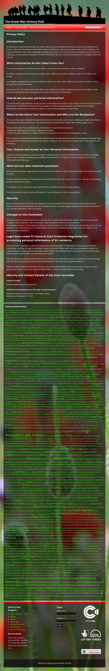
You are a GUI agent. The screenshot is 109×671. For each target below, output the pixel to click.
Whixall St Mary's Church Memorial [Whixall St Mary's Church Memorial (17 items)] (48, 584)
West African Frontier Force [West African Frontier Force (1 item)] (81, 573)
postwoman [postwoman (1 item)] (38, 488)
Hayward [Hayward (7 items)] (61, 406)
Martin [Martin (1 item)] (66, 455)
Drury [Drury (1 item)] (53, 377)
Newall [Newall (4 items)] (35, 472)
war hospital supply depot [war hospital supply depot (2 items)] (21, 570)
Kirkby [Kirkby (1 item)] (47, 436)
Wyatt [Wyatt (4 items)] (72, 596)
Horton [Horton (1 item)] (91, 414)
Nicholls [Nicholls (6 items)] (73, 472)
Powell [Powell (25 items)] (54, 487)
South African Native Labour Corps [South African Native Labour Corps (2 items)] (23, 541)
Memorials (14, 622)
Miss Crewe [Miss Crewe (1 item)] (20, 465)
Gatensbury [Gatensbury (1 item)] (88, 394)
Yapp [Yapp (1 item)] (101, 596)
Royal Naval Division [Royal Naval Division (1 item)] (90, 522)
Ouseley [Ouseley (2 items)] (63, 480)
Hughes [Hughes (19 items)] (95, 416)
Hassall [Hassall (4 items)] (40, 407)
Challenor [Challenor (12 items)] (91, 354)
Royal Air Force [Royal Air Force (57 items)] (14, 503)
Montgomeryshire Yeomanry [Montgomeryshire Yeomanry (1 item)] (84, 465)
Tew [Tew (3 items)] (58, 554)
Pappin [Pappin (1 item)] (23, 482)
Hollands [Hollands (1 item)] (91, 412)
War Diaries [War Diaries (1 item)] (98, 568)
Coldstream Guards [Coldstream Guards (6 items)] (89, 363)
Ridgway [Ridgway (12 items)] (82, 497)
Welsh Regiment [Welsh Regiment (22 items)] (63, 572)
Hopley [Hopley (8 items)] (47, 414)
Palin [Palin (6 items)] (19, 482)
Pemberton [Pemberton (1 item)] (96, 482)
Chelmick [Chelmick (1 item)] (34, 358)
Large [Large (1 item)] (44, 439)
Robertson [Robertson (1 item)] (27, 501)
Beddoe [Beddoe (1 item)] (43, 328)
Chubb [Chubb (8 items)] (73, 361)
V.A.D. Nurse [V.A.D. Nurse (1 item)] (19, 565)
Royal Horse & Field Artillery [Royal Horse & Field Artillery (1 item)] (71, 517)
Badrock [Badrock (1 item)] (86, 323)
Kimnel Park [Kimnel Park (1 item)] (95, 425)
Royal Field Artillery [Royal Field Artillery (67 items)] (64, 513)
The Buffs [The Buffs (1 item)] (80, 554)
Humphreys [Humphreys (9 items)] (10, 419)
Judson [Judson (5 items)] (37, 425)
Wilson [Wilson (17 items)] (69, 587)
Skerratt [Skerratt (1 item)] (64, 538)
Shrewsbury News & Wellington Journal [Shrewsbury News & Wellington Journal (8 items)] (23, 535)
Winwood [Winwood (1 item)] (96, 588)
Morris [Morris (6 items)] (33, 467)
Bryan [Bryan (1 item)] (68, 343)
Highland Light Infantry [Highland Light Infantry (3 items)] (19, 412)
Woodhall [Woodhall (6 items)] (61, 590)
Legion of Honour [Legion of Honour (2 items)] (87, 439)
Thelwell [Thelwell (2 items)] (68, 557)
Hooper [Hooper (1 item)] (40, 414)
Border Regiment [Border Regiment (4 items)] (40, 336)
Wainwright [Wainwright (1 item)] (43, 568)
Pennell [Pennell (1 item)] (14, 485)
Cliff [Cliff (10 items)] (43, 363)
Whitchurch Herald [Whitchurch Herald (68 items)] (67, 578)
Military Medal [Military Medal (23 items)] (95, 462)
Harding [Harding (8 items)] (95, 404)
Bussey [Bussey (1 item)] (77, 346)
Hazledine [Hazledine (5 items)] (69, 407)
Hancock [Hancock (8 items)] (52, 404)
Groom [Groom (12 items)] (66, 401)
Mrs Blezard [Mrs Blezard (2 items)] (75, 467)
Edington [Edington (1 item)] (8, 386)
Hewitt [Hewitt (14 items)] (69, 409)
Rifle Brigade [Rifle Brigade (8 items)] (92, 497)
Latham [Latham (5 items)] (50, 439)
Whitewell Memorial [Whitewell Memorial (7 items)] (33, 582)
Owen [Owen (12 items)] (69, 479)
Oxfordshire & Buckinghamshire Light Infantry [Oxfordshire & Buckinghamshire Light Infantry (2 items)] (88, 480)
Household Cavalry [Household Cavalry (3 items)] (53, 417)
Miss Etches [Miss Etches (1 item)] (27, 465)
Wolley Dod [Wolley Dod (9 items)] (25, 590)
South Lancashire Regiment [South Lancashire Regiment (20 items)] (67, 540)
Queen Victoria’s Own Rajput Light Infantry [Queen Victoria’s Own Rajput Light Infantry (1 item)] (86, 495)
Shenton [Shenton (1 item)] (42, 533)
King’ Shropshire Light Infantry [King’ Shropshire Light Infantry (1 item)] (45, 432)
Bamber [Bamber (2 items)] (13, 325)
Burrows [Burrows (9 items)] (60, 345)
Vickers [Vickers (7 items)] (87, 565)
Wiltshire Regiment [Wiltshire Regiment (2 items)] (80, 588)
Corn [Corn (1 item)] (40, 366)
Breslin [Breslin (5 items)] (38, 338)
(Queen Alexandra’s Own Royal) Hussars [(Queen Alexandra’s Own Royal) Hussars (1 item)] (17, 310)
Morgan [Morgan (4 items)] (26, 467)
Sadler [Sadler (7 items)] (8, 530)
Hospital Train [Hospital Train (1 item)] (9, 417)
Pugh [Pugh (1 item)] (62, 493)
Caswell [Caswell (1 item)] (64, 354)
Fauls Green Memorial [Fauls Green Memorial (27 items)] (80, 389)
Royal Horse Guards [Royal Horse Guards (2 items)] (31, 520)
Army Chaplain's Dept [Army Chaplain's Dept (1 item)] (38, 315)
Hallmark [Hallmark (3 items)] (12, 404)
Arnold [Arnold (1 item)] (7, 320)
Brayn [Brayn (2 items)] (101, 336)
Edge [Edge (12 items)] (93, 383)
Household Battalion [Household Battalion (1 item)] (39, 417)
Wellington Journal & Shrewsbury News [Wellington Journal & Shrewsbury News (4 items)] (20, 573)
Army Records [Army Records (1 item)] (22, 318)
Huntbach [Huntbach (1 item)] (30, 419)
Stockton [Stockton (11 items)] (92, 548)
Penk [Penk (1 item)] (101, 482)
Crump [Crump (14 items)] (57, 369)
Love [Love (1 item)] (52, 446)
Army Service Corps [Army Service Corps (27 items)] (60, 317)
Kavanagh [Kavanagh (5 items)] (48, 425)
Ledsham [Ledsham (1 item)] (66, 439)
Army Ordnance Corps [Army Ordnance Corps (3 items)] (95, 315)
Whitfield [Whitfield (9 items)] (46, 582)
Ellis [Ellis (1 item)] (67, 386)
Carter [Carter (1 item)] (98, 352)
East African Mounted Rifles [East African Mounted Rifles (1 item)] (58, 381)
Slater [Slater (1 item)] (70, 538)
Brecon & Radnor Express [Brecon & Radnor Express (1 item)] (13, 338)
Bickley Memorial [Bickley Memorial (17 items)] (34, 332)
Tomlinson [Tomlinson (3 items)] (94, 559)
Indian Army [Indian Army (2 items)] (79, 419)
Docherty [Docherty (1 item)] (61, 374)
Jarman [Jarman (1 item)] (72, 422)
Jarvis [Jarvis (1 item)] (77, 422)
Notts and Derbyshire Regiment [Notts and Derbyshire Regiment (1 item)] (57, 477)
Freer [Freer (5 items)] (7, 394)
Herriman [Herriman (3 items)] (55, 409)
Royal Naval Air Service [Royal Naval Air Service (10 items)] (55, 521)
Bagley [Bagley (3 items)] (97, 323)
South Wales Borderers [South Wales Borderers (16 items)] (17, 543)
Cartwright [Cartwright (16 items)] (11, 354)
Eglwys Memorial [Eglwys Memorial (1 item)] (49, 386)
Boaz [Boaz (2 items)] (11, 336)
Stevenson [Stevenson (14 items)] (32, 548)
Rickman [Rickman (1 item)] (74, 498)
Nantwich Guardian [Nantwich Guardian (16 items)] (39, 469)
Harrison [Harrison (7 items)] (28, 406)
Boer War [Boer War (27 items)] (18, 335)
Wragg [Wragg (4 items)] (100, 593)
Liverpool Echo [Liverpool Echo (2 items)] (27, 443)
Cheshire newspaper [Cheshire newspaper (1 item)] (63, 358)
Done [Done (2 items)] (86, 374)
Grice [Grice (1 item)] (38, 402)
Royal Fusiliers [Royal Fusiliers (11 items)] (25, 517)
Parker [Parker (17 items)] (29, 482)
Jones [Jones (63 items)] (8, 425)
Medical (13, 619)
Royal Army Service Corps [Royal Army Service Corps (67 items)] (50, 507)
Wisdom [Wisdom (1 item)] (7, 591)
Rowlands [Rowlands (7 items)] (94, 500)
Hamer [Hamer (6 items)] (24, 404)
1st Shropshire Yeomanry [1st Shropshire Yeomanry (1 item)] (63, 310)
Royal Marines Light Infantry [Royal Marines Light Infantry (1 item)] (19, 522)
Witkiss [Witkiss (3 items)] (13, 591)
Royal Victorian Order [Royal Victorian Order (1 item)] (96, 525)
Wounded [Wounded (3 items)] (93, 593)
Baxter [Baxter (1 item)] (14, 328)
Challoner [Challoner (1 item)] (8, 358)
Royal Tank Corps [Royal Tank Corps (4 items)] (82, 525)
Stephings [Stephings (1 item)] (8, 548)
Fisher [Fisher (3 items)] (14, 392)
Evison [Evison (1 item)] (34, 389)
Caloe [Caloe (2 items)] (100, 346)
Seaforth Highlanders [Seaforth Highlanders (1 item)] (68, 530)
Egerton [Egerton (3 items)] (24, 386)
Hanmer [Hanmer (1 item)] (64, 404)
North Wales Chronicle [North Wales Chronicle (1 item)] (58, 474)
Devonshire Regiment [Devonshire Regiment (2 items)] (12, 374)
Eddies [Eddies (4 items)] (82, 383)
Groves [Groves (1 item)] (88, 402)
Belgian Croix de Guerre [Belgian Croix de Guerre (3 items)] (57, 330)
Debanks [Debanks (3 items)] (36, 372)
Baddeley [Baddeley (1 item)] (80, 323)
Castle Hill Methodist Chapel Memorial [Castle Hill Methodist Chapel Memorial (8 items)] (44, 354)
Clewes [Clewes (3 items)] (38, 364)
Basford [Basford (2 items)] (81, 325)
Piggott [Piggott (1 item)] (75, 485)
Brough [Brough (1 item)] (12, 343)
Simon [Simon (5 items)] (51, 538)
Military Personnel (17, 624)
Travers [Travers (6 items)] (45, 562)
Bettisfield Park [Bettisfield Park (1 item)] (19, 333)
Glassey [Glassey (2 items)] (62, 397)
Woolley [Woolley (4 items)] (93, 590)
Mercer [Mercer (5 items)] (99, 459)
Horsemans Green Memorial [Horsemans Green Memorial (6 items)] (77, 414)
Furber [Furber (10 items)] (43, 394)
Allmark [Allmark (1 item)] (71, 312)
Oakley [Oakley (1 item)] (24, 480)
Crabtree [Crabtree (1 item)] (87, 366)
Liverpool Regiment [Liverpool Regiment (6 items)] (40, 443)
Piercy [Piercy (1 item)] (70, 485)
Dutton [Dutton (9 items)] (39, 381)
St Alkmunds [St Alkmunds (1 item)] (35, 546)
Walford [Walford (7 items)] (50, 567)
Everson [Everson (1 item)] (29, 389)
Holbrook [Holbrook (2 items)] (85, 412)
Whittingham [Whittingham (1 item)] (62, 582)
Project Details (20, 27)
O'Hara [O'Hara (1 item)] (14, 480)
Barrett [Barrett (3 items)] (58, 325)
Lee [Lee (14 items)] (71, 438)
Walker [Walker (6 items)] (58, 567)
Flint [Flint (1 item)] (22, 392)
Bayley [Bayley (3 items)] (18, 328)
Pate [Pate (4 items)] (56, 482)
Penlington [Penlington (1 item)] (8, 485)
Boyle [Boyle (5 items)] (63, 336)
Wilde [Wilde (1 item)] (26, 588)
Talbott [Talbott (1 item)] (83, 551)
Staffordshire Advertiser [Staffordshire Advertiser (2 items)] (84, 544)
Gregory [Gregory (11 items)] (9, 401)
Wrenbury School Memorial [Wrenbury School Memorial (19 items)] (43, 595)
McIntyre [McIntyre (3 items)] (98, 455)
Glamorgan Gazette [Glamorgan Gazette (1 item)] (52, 397)
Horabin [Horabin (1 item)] (62, 414)
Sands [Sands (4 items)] (28, 530)
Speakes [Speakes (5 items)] (39, 543)
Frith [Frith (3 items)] (27, 394)
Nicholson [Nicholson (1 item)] (80, 472)
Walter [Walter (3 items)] (69, 568)
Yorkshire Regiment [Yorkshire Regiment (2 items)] (37, 598)
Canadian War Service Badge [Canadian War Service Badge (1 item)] (81, 352)
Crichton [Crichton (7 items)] (9, 369)
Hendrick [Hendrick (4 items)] (8, 409)
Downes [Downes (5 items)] (22, 376)
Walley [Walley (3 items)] (63, 568)
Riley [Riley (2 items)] (12, 501)
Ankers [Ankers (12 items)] (88, 312)
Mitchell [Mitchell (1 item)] (42, 465)
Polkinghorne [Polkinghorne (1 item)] (13, 488)
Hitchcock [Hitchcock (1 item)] (46, 412)
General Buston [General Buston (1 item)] (16, 397)
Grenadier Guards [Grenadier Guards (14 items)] (22, 401)
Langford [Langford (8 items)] (38, 438)
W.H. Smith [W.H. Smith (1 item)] (19, 568)
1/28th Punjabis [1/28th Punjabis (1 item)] (35, 310)
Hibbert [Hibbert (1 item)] (87, 409)
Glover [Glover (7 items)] (8, 399)
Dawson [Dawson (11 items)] (14, 371)
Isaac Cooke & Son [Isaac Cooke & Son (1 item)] (44, 422)
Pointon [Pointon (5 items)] (92, 485)
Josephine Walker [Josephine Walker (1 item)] (22, 425)
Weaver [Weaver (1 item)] (76, 570)
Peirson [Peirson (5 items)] (89, 482)
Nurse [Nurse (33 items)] (81, 477)
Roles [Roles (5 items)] (69, 500)
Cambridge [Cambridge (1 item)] (24, 349)
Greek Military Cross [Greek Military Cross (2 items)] (83, 399)
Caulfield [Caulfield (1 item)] (77, 354)
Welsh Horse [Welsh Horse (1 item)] (50, 573)
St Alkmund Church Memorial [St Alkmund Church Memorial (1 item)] (21, 546)
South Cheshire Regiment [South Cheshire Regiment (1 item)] (44, 541)
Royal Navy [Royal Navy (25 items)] (31, 524)
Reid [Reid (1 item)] (32, 498)
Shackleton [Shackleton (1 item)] (8, 533)
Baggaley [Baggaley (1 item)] (92, 323)
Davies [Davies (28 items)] (98, 369)
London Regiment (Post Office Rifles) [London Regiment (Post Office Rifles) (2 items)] (37, 446)
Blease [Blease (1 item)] (92, 333)
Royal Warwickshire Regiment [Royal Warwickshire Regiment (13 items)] (19, 527)
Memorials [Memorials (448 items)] (62, 458)
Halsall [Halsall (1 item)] (19, 404)
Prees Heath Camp (17, 629)
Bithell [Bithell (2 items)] (83, 333)
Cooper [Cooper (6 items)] (26, 366)
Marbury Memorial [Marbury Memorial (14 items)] (49, 454)
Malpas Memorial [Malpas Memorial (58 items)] (55, 452)
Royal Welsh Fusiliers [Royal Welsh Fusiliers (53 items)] (48, 527)
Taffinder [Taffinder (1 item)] (77, 551)
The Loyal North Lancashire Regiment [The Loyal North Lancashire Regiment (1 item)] (53, 556)
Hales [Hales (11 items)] (99, 401)
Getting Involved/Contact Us (42, 27)
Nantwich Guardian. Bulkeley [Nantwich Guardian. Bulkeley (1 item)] (59, 469)
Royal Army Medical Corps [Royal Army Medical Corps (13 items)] (60, 503)
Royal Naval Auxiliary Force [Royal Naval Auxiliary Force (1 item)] (75, 522)
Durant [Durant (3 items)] (17, 381)
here (10, 648)
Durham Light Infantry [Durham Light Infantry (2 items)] (28, 381)
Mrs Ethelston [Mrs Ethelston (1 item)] (84, 467)
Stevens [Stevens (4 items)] (23, 548)
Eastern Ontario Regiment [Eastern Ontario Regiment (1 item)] (75, 381)
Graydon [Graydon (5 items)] (72, 399)
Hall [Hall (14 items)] (7, 404)
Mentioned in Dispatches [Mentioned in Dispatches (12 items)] (83, 458)
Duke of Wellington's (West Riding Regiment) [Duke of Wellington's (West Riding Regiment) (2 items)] (38, 379)
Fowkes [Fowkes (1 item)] (66, 392)
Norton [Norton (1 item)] (92, 474)
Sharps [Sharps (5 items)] (15, 532)
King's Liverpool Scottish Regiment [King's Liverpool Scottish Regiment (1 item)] (42, 428)
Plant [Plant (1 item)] (84, 485)
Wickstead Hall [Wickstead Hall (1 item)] (19, 588)
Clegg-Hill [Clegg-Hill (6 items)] (25, 363)
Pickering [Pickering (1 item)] (33, 485)
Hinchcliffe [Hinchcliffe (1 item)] (34, 412)
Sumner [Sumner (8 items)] (51, 551)
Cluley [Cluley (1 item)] (59, 364)
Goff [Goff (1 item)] (19, 399)
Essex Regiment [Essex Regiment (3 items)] (89, 386)
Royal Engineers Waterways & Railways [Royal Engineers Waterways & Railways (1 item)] (40, 514)
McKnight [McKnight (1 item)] (8, 459)
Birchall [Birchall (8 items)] (57, 333)
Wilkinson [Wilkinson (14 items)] (33, 588)
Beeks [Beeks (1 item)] (35, 330)
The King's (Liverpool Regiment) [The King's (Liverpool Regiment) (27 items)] (23, 556)
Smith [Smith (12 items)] (83, 538)
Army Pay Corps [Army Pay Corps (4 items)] (11, 317)
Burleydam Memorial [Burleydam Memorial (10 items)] (27, 345)
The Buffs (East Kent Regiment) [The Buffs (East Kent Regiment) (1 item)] (92, 554)
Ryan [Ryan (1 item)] (90, 528)
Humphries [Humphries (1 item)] (19, 419)
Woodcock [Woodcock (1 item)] (45, 591)
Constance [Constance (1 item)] (14, 366)
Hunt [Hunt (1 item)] (25, 419)
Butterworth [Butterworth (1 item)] (89, 346)
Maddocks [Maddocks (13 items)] (10, 451)
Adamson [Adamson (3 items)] (20, 312)
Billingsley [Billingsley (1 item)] (46, 333)
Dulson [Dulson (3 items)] (56, 379)
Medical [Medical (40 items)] (31, 458)
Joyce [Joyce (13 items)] (31, 424)
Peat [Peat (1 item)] (84, 482)
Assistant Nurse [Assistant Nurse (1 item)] (90, 320)
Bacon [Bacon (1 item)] (74, 323)
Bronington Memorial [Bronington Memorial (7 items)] (56, 340)
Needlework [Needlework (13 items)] (21, 471)
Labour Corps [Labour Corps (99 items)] (63, 435)
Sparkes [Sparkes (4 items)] (33, 543)
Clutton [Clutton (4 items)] (64, 364)
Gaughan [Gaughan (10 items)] (96, 394)
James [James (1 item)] (68, 422)
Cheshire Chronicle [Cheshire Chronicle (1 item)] (50, 358)
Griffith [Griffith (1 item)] (43, 402)
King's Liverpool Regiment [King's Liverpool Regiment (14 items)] (18, 427)
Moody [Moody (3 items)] (14, 467)
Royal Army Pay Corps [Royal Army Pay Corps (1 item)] (27, 507)
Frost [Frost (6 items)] (31, 394)
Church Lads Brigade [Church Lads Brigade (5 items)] (85, 361)
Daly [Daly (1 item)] (72, 369)
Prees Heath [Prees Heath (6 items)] (63, 488)
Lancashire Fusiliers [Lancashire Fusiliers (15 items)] (23, 438)
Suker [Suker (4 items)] (36, 551)
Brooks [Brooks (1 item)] (85, 340)
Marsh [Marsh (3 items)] (61, 455)
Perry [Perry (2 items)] (19, 485)
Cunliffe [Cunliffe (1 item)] (63, 369)
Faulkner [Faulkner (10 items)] (63, 389)
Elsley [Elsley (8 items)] (76, 386)
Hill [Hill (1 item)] (29, 412)
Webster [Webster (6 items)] (88, 570)
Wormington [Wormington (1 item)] (55, 593)
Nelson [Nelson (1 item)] (29, 472)
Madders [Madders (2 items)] (86, 449)
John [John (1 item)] (85, 422)
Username (61, 611)
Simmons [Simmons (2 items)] (46, 538)
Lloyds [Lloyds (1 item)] (71, 443)
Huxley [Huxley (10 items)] (50, 419)
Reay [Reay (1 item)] (18, 498)
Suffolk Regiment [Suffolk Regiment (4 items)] (27, 551)
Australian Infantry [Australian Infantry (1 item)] (50, 323)
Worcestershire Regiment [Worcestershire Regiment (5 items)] (22, 593)
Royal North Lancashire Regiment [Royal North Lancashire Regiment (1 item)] (63, 525)
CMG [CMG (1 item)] (68, 364)
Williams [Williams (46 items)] (50, 588)
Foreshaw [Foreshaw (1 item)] (32, 392)
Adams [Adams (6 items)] (14, 312)
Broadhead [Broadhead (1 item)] (42, 340)
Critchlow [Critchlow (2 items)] (16, 369)
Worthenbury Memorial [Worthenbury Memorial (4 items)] (68, 593)
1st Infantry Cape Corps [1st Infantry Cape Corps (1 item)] (47, 310)
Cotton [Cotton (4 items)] (80, 366)
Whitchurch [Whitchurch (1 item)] (59, 575)
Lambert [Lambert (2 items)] (90, 436)
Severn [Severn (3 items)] (97, 530)
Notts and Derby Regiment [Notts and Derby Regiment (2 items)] (37, 477)
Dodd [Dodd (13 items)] (67, 374)
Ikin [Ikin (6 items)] (72, 419)
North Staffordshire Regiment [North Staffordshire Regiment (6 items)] (17, 474)
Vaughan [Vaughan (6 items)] (63, 565)
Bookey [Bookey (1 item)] (26, 336)
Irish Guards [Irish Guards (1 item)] (34, 422)
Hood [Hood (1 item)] (36, 414)
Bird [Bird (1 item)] (63, 333)
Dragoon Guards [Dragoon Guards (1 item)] (46, 377)
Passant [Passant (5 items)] (50, 482)
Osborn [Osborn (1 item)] (45, 480)
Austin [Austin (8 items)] (23, 322)
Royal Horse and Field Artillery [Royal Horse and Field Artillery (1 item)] (89, 517)
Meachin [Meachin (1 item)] (23, 459)
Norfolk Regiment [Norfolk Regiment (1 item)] (89, 472)
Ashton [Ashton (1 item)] (83, 320)
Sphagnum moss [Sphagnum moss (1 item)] (70, 544)
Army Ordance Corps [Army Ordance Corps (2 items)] (79, 315)
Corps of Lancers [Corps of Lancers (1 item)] (58, 366)
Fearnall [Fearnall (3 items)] (96, 389)
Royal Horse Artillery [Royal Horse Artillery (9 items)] (14, 519)
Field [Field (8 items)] (102, 389)
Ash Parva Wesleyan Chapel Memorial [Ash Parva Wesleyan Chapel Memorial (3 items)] (66, 320)
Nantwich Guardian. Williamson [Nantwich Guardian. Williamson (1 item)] (79, 469)
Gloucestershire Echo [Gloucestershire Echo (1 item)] (72, 397)
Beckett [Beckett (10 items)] (36, 327)
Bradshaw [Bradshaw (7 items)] (80, 335)
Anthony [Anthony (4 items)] (95, 312)
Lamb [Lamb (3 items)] (85, 436)
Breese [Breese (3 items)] (24, 338)
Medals (13, 616)
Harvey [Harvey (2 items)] (34, 407)
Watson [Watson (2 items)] (71, 570)
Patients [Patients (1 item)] (61, 482)
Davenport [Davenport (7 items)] (89, 369)
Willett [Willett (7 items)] (42, 588)
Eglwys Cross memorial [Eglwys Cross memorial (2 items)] (35, 386)
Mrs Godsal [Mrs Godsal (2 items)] (93, 467)
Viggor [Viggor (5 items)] (7, 568)
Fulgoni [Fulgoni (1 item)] (36, 394)
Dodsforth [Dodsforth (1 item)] (73, 374)
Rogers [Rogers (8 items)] (63, 500)
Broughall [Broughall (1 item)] (18, 343)
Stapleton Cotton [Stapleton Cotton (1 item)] (81, 546)
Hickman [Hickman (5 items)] (94, 409)
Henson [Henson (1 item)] (29, 409)
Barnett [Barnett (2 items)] (52, 325)
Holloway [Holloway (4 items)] (98, 412)
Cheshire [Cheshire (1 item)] (40, 358)
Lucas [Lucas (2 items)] (52, 449)
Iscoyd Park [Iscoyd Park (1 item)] (54, 422)
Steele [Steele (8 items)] (96, 546)
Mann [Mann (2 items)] (31, 455)
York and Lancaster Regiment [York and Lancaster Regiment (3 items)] (19, 598)
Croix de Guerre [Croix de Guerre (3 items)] (26, 369)
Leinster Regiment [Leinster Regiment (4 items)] (35, 441)
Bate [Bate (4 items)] (86, 325)
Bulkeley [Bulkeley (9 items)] (93, 343)
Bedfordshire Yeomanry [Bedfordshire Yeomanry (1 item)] (19, 330)
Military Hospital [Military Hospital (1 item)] (81, 462)
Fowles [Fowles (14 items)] (72, 391)
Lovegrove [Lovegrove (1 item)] (57, 446)
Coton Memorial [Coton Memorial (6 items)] (70, 366)
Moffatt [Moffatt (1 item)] (47, 465)
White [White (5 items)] (21, 582)
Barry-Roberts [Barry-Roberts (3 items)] (73, 325)
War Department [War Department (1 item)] (88, 568)
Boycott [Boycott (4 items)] (57, 336)
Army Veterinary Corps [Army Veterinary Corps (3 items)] (80, 317)
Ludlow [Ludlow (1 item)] (56, 449)
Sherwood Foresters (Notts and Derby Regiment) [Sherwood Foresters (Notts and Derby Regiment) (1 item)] (82, 533)
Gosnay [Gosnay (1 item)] (49, 399)
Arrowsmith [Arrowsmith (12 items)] (15, 320)
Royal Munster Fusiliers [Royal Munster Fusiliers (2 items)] (36, 522)
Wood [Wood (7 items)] (38, 590)
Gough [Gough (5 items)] (61, 399)
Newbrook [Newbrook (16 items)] (43, 471)
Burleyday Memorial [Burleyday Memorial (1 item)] (43, 346)
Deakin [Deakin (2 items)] (30, 372)
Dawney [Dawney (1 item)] (7, 372)
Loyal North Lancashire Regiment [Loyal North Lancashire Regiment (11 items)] (33, 448)
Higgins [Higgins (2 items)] (100, 409)
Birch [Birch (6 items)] (52, 333)
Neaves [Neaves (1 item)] (12, 472)
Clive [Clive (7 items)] (47, 363)
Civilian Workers (16, 614)
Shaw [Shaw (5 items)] (21, 532)
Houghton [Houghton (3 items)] (17, 417)
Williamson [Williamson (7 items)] (61, 588)
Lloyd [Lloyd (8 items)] (66, 443)
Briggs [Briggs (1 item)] (43, 338)
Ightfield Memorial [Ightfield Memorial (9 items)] (62, 419)
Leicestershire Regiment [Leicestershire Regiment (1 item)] (19, 441)
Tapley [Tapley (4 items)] (28, 554)
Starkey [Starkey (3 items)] (90, 546)
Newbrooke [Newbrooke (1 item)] (53, 472)
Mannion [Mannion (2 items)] (36, 455)
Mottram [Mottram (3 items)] (67, 467)
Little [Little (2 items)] (97, 441)
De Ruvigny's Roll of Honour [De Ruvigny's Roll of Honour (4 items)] (68, 372)
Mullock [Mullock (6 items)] (8, 469)
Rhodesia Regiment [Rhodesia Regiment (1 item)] (47, 498)
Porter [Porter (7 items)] (25, 488)
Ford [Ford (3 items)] (26, 392)
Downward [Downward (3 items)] (36, 377)
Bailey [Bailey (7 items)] (7, 325)
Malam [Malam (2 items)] (41, 452)
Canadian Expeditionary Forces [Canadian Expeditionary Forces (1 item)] (39, 352)
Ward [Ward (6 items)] (80, 567)
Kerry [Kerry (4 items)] (82, 425)
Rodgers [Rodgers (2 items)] (53, 501)
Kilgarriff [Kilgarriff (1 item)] (87, 425)
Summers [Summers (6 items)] (43, 551)
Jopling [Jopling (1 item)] (14, 425)
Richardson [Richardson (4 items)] (67, 498)
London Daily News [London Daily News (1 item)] (89, 443)
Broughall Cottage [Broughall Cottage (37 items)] (33, 342)
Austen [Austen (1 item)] (17, 323)
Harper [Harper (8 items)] (14, 406)
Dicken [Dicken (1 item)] (22, 374)
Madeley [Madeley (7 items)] (26, 452)
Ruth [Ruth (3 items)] (86, 528)
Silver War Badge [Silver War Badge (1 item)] (22, 538)
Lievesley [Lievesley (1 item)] (58, 441)
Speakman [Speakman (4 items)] (47, 543)
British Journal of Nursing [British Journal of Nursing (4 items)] (71, 338)
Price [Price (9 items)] (42, 490)
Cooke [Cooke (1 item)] (20, 366)
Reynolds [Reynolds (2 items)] (37, 498)
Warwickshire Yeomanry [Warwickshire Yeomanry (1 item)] (44, 570)
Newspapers (15, 627)
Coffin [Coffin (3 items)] (73, 364)
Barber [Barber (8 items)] (34, 325)
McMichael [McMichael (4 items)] (15, 459)
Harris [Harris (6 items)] (20, 406)
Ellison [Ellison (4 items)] (70, 386)
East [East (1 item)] (48, 381)
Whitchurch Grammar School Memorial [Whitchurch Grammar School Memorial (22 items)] (32, 578)
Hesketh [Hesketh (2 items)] (62, 409)
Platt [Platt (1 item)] (87, 485)
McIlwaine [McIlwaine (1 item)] (91, 455)
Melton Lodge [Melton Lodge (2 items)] (48, 459)
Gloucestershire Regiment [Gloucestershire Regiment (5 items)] (90, 396)
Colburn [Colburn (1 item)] (78, 364)
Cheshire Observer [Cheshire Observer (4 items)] (77, 357)
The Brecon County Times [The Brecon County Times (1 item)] (68, 554)
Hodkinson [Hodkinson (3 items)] (77, 412)
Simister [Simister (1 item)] (30, 538)
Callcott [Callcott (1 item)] (95, 346)
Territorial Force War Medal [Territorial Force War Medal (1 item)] (47, 554)
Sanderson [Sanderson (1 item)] (22, 530)
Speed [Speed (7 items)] (55, 543)
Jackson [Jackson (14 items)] (62, 421)
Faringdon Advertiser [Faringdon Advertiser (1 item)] (48, 389)
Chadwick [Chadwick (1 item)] (83, 354)
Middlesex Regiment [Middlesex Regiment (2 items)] (34, 462)
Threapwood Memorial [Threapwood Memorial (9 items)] (56, 559)
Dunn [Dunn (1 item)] (13, 381)
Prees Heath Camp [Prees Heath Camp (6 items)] (78, 488)
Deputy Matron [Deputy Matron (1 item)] (51, 372)
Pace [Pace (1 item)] (6, 482)
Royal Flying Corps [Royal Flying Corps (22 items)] (87, 513)
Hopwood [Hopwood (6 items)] (54, 414)
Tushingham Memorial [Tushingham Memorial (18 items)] (72, 562)
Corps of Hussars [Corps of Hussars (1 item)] (47, 366)
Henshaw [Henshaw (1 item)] (23, 409)
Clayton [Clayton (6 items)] (17, 363)
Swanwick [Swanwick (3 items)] (70, 551)
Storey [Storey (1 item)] (98, 548)
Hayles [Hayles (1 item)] (54, 407)
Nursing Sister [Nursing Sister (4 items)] (90, 477)
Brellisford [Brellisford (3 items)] (31, 338)
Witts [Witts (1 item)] (17, 591)
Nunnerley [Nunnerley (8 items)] (72, 477)
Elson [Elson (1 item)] (81, 386)
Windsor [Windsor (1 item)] (89, 588)
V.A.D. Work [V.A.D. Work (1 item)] (38, 565)
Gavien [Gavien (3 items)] (7, 397)
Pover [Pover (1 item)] (48, 488)
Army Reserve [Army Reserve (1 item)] (32, 318)
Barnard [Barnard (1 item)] (47, 325)
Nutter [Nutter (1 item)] (99, 477)
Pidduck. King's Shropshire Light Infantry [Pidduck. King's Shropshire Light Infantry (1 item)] (55, 485)
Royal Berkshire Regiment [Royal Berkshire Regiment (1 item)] (28, 511)
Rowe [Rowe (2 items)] (87, 501)
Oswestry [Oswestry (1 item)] (51, 480)
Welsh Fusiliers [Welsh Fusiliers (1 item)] (40, 573)
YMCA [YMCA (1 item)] (6, 598)
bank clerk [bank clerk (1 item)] (26, 325)
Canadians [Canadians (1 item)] (68, 352)
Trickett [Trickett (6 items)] (52, 562)
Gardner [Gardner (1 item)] (74, 394)
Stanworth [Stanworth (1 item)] (72, 546)
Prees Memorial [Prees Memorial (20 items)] (30, 490)
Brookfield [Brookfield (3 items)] (78, 340)
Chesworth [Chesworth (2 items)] (50, 361)
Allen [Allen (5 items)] (61, 312)
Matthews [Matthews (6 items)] (73, 455)
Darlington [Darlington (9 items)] (79, 369)
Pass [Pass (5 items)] (45, 482)
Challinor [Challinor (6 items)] (100, 354)
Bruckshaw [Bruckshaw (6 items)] (61, 343)
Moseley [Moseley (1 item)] (42, 467)
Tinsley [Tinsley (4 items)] (87, 559)
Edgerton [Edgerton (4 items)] (100, 383)
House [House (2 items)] (30, 417)
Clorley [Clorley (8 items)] (53, 363)
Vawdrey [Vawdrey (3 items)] (71, 565)
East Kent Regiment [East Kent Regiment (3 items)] (92, 381)
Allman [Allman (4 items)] (66, 312)
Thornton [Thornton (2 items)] (42, 559)
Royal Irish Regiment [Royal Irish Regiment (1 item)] (74, 520)
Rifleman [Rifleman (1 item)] (8, 501)
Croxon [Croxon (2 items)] (39, 369)
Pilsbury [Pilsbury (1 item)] (79, 485)
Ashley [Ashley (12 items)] (25, 320)
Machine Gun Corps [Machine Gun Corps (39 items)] (71, 448)
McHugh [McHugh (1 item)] (85, 455)
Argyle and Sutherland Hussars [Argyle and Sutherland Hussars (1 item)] (14, 315)
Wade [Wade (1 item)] (25, 568)
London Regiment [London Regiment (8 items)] (17, 446)
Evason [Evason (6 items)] (23, 389)
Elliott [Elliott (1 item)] (63, 386)
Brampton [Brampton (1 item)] (88, 336)
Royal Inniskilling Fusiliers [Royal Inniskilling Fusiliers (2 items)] (47, 520)
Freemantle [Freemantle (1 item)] (96, 392)
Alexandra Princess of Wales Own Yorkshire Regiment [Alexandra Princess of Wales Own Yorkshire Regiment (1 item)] (42, 312)
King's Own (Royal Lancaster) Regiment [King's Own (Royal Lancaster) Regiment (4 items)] (69, 428)
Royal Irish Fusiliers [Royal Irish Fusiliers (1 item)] (62, 520)
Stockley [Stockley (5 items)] (83, 548)
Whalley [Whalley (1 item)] (45, 575)
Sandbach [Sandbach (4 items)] (15, 530)
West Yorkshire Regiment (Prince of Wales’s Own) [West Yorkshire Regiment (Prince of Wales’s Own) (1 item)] (27, 575)
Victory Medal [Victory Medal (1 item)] (95, 565)
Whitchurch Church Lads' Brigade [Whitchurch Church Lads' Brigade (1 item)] (74, 575)
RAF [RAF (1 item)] (101, 495)
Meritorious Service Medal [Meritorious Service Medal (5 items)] (15, 462)
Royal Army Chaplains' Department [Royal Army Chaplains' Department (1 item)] (35, 504)
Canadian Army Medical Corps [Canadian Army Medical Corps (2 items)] (72, 349)
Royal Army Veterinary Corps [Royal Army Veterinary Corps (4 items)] (78, 507)
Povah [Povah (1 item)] (44, 488)
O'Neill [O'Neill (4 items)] (19, 480)
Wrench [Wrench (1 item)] (60, 596)
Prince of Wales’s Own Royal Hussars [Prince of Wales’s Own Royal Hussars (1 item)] (75, 491)
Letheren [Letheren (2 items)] (46, 441)
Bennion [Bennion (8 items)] (75, 330)
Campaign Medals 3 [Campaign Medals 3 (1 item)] (55, 349)
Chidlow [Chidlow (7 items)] (66, 361)
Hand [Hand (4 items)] (59, 404)
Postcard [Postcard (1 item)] (31, 488)
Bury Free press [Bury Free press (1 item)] (69, 346)
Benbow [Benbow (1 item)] (68, 330)
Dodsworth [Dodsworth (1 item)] (80, 374)
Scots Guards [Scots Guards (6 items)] (43, 530)
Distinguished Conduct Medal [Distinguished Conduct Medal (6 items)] (45, 374)
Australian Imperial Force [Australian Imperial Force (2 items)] (35, 323)
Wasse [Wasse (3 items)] (55, 570)
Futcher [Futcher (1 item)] (55, 394)
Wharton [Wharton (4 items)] (51, 575)
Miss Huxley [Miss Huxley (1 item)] (35, 465)
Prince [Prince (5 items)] (47, 490)
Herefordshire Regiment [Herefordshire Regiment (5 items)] (42, 409)
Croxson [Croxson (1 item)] (45, 369)
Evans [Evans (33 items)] (8, 389)
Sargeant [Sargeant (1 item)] (34, 530)
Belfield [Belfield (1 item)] (45, 330)
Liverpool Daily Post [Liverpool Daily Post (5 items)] (13, 443)
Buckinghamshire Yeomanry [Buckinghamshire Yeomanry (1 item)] (79, 343)
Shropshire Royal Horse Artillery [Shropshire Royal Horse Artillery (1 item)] (70, 535)
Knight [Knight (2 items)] (52, 436)
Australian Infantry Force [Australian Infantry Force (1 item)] (64, 323)
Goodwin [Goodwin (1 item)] (38, 399)
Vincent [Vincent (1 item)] (13, 568)
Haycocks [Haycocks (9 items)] (47, 406)
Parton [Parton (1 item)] (40, 482)
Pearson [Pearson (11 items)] (78, 482)
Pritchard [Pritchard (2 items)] (38, 493)
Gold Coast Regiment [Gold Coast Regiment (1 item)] (28, 399)
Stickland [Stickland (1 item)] (40, 548)
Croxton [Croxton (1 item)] (50, 369)
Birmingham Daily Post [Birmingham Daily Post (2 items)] (72, 333)
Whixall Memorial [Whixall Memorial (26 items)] (86, 582)
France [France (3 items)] (81, 392)
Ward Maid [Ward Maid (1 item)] (8, 570)
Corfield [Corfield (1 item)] (31, 366)
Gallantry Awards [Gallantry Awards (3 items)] (65, 394)
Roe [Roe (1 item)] (58, 501)
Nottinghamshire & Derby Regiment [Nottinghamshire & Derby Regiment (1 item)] (16, 477)
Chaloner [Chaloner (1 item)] (15, 358)
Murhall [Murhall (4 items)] (20, 469)
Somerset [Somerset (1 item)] (89, 538)
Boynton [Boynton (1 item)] (73, 336)
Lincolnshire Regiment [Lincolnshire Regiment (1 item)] (83, 441)
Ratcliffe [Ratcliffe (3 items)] (14, 498)
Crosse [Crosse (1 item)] (34, 369)
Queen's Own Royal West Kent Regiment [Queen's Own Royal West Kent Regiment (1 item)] (85, 493)
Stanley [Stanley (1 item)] (66, 546)
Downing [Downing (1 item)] (29, 377)
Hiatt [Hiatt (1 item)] (83, 409)
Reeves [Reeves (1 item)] (28, 498)
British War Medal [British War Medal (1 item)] (25, 340)
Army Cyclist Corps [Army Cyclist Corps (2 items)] (52, 315)
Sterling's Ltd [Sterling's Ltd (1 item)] (16, 548)
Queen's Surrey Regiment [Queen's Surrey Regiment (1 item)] (64, 495)
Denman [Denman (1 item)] (43, 372)
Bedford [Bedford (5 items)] (63, 328)
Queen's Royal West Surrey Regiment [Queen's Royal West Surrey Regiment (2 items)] (24, 495)
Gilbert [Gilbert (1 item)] (35, 397)
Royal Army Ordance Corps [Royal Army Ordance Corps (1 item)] (82, 504)
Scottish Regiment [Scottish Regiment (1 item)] (55, 530)
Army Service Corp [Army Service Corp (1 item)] (43, 318)
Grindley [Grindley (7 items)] (58, 401)
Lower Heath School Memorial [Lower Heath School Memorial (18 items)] (77, 445)
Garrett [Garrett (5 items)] (81, 394)
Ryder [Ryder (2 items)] (100, 528)
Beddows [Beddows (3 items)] (55, 328)
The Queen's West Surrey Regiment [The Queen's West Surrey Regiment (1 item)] (83, 556)
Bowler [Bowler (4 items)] (50, 336)
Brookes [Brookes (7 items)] (70, 340)
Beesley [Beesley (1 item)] (39, 330)
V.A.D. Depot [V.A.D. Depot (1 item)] (89, 562)
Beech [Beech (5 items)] (30, 330)
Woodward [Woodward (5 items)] (77, 590)
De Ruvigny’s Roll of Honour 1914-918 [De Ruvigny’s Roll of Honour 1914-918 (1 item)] (90, 372)
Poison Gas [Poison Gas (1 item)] (99, 485)
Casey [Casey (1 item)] (24, 354)
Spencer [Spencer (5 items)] (61, 543)
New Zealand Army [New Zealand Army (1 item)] (64, 472)
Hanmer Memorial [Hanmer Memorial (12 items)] (76, 404)
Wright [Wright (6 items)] (66, 596)
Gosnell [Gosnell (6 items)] (55, 399)
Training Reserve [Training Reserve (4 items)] (18, 562)
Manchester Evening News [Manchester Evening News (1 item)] (75, 452)
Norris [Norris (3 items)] (98, 472)
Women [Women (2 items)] (33, 591)
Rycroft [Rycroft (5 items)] (95, 528)
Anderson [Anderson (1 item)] (82, 312)
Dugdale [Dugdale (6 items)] (70, 376)
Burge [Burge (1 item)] (99, 343)
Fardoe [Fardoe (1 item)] (39, 389)
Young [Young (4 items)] (47, 598)
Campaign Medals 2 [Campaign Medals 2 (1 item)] (43, 349)
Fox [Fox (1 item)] (78, 392)
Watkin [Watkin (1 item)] (61, 570)
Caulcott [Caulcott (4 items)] (70, 354)
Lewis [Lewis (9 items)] (51, 441)
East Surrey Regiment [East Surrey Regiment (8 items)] (56, 383)
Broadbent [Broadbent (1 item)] (35, 340)
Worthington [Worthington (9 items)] (84, 593)
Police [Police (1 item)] (7, 488)
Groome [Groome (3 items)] (73, 402)
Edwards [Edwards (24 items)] (16, 386)
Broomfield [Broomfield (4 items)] (96, 340)
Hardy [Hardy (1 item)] (102, 404)
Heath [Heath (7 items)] (81, 406)
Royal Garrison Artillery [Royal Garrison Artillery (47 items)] (46, 516)
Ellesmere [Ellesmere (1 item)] (57, 386)
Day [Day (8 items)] (20, 371)
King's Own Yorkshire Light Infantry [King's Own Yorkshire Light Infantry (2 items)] (24, 432)
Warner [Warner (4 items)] (34, 570)
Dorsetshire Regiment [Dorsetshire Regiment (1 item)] (12, 377)
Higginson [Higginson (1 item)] (8, 412)
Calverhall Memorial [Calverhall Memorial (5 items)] (13, 348)
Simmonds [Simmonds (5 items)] (38, 538)
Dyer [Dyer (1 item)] (44, 381)
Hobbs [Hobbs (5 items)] (52, 412)
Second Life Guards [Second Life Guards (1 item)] (81, 530)
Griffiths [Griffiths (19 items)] (50, 401)
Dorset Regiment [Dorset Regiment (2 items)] (95, 374)
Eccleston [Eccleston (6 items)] (75, 383)
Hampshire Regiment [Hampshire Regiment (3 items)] (40, 404)
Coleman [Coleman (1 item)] (101, 364)
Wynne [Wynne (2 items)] (88, 596)
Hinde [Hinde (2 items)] (40, 412)
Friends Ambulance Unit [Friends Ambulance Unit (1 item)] (17, 394)
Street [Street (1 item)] (7, 551)
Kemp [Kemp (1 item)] (65, 425)
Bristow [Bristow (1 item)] (58, 338)
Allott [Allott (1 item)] (76, 312)
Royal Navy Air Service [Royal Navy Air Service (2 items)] (45, 525)
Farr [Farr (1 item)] (57, 389)
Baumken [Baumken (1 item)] (8, 328)
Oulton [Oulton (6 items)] (57, 479)
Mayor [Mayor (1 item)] (80, 455)
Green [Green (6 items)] (93, 399)
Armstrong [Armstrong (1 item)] (28, 315)
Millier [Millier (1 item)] (7, 465)
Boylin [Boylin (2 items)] (68, 336)
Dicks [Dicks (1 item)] (31, 374)
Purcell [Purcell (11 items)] (68, 493)
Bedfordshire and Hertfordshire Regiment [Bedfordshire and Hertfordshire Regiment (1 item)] (80, 328)
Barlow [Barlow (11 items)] (41, 325)
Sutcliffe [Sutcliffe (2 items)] (57, 551)
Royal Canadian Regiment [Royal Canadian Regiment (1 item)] (45, 511)
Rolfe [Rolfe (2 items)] (73, 501)
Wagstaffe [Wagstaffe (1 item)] (36, 568)
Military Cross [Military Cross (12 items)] (55, 462)
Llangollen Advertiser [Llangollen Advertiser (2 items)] (56, 443)
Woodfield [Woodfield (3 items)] (53, 591)
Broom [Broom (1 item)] (90, 340)
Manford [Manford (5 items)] (19, 455)
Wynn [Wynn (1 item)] (83, 596)
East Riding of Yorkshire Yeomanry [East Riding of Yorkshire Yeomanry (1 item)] (35, 383)
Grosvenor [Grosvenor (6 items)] (81, 401)
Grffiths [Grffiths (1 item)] (33, 402)
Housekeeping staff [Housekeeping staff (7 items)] (69, 416)
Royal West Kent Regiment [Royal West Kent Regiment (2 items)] (70, 528)
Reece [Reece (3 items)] (23, 498)
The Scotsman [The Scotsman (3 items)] (16, 559)
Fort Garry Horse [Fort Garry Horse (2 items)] (46, 392)
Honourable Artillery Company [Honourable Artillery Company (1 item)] (24, 414)
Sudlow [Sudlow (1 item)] (17, 551)
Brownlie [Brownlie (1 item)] (54, 343)
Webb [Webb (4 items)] (81, 570)
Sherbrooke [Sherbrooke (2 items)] (49, 533)
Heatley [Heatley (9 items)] (87, 406)
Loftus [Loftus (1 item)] (76, 443)
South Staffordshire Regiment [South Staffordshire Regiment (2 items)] (93, 541)
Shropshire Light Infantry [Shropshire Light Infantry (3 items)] (50, 535)
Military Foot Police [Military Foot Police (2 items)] (69, 462)
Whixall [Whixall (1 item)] (74, 582)
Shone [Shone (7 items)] (101, 532)
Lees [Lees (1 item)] (78, 439)
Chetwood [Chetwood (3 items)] (58, 361)
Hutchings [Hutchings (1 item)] (43, 419)
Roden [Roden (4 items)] (47, 500)
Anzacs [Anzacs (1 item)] (102, 312)
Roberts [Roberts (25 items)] (19, 500)
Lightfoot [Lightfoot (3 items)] (72, 441)
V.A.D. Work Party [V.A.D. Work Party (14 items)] (51, 565)
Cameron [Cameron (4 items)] (32, 348)
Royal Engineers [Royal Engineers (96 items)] (83, 510)
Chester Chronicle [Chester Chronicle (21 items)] (28, 361)
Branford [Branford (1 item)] (95, 336)
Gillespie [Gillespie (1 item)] (43, 397)
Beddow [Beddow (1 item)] (49, 328)
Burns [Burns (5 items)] (53, 345)
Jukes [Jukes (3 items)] (42, 425)
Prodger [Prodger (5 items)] (57, 493)
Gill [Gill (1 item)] (39, 397)
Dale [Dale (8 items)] (69, 369)
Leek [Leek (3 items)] (75, 439)
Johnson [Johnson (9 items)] (91, 421)
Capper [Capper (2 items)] (93, 352)
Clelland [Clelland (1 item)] (32, 364)
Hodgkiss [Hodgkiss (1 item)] (70, 412)
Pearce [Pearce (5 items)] (71, 482)
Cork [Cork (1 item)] (36, 366)
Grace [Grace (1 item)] (67, 399)
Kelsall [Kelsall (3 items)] (59, 425)
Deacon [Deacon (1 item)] (24, 372)
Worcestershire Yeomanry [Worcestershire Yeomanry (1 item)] (42, 593)
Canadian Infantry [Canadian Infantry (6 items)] (57, 351)
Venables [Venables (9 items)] (79, 565)
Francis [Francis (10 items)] (88, 391)
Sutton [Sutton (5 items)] (63, 551)
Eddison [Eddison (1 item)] (88, 383)
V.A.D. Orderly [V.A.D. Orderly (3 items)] (29, 565)
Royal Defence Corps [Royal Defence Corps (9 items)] (62, 510)
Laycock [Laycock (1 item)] (56, 439)
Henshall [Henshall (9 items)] (16, 409)
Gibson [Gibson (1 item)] (30, 397)
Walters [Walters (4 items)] (75, 568)
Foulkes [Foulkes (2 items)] (61, 392)
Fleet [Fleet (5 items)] (19, 392)
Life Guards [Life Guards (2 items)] (65, 441)
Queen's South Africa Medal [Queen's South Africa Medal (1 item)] (46, 495)
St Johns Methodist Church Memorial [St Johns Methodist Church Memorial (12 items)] (62, 548)
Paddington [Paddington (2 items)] (12, 483)
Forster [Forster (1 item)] (37, 392)
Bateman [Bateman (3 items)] (92, 325)
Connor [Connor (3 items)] (7, 366)
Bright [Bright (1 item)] (48, 338)
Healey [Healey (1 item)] (76, 407)
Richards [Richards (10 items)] (58, 497)
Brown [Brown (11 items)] (47, 343)
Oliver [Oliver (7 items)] (40, 479)
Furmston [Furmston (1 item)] (49, 394)
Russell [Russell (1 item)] (82, 528)
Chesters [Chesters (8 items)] (42, 361)
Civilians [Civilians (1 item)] (96, 361)
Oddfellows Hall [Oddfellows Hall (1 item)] (32, 480)
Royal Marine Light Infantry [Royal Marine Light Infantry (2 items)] (91, 520)
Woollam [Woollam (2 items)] (86, 591)
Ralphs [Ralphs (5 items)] (7, 498)
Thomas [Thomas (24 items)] (25, 559)
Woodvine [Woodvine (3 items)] (69, 591)
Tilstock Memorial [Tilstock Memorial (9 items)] (75, 559)
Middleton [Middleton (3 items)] (44, 462)
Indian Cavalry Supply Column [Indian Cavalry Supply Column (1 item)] (20, 422)
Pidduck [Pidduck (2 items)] (39, 485)
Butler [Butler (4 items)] (82, 345)
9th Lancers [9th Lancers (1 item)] (89, 310)
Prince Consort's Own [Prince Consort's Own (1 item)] (56, 491)
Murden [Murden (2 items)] (14, 469)
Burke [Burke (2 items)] (14, 346)
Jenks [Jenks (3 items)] (81, 422)
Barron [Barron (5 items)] (64, 325)
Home (9, 27)
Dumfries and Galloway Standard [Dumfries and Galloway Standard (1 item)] (69, 379)
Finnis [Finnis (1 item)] (7, 392)
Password (61, 618)
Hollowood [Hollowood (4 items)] (9, 414)
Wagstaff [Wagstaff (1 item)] (30, 568)
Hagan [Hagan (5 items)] (93, 402)
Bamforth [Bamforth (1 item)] (20, 325)
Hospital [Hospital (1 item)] (97, 414)
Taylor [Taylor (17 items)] (34, 553)
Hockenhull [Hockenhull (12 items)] (61, 411)
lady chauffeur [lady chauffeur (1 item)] (77, 436)
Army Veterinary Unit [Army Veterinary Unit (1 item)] (95, 318)
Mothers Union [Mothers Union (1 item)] (59, 467)
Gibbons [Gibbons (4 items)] (24, 396)
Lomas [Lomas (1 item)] (80, 443)
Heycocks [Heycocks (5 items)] (77, 409)
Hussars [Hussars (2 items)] (37, 419)
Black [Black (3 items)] (87, 333)
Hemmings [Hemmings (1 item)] (95, 407)
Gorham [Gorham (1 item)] (44, 399)
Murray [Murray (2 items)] (26, 469)
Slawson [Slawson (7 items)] (75, 538)
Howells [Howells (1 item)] (87, 417)
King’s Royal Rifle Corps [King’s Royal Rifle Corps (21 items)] (68, 431)
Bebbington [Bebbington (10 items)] (27, 327)
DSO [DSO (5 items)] (57, 376)
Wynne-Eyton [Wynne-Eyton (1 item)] (95, 596)
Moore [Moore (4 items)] (20, 467)
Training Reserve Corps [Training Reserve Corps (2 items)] (33, 562)
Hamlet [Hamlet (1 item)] (29, 404)
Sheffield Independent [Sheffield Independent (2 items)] (31, 533)
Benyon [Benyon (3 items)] (83, 330)
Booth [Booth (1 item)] (31, 336)
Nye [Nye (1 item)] (103, 477)
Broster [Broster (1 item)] (7, 343)
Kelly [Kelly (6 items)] (55, 425)
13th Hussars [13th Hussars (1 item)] (97, 310)
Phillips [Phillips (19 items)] (26, 484)
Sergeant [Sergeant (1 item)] (91, 530)
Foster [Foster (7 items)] (55, 392)
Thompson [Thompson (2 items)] (34, 559)
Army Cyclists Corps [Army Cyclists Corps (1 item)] (65, 315)
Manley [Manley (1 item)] (26, 455)
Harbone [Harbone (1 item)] (88, 404)
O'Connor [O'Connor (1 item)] (8, 480)
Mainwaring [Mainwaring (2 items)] (34, 452)
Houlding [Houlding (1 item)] (25, 417)
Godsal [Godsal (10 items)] (14, 398)
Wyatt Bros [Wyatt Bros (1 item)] (78, 596)
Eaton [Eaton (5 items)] (68, 383)
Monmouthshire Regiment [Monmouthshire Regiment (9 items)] (62, 464)
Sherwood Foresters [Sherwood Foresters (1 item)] (60, 533)
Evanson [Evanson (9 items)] (16, 389)
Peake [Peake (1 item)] (66, 482)
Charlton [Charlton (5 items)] (21, 357)
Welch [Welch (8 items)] (95, 570)
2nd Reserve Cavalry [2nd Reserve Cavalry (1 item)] (78, 310)
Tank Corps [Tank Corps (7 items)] (20, 553)
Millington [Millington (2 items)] (13, 465)
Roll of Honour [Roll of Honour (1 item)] (80, 501)
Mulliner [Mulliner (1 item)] (100, 467)
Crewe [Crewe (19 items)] (93, 366)
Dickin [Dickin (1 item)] (27, 374)
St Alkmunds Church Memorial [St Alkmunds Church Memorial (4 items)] (52, 546)
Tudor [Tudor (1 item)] (58, 562)
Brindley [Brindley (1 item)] (52, 338)
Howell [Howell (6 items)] (82, 416)
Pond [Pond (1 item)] (20, 488)
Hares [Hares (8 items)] (7, 406)
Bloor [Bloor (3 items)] (7, 336)
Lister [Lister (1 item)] (93, 441)
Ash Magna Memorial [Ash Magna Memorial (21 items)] (40, 320)
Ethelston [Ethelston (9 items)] (99, 386)
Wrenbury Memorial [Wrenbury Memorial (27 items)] (16, 595)
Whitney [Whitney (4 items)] (54, 582)
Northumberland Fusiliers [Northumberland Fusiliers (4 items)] (40, 474)
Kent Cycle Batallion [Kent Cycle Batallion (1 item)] (73, 425)
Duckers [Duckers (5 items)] (63, 376)
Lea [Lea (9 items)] (61, 438)
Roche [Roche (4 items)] (41, 500)
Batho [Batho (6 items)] (98, 325)
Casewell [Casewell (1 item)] (19, 354)
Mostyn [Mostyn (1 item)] (51, 467)
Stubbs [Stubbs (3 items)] (12, 551)
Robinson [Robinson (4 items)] (35, 500)
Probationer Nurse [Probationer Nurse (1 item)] (48, 493)
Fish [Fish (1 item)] (10, 392)
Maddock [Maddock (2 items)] (93, 449)
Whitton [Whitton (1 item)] (69, 582)
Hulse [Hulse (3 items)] (101, 417)
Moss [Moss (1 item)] (47, 467)
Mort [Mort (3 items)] (37, 467)
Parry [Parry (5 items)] (36, 482)
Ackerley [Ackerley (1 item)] (8, 312)
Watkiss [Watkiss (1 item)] (65, 570)
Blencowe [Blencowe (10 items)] (99, 332)
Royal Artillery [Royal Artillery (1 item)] (14, 511)
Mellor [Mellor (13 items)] (39, 458)
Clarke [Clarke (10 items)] (8, 363)
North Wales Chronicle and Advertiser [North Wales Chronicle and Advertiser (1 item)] (78, 474)
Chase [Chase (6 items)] (28, 357)
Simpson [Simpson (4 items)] (58, 538)
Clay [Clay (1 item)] (12, 364)
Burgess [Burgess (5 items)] (8, 345)
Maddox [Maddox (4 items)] (19, 452)
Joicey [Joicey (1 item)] (97, 422)
